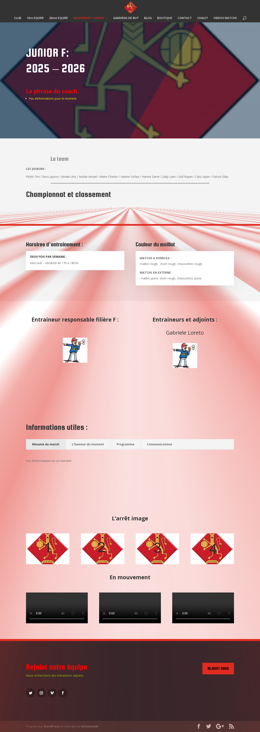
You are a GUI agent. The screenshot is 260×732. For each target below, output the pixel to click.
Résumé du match (45, 444)
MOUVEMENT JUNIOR (88, 18)
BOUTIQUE (164, 18)
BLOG (148, 18)
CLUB (17, 18)
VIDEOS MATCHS (225, 18)
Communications (159, 444)
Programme (125, 444)
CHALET (202, 18)
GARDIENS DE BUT (126, 18)
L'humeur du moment (88, 444)
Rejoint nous (218, 668)
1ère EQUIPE (35, 18)
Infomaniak (89, 726)
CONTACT (185, 18)
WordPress (52, 726)
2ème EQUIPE (58, 18)
